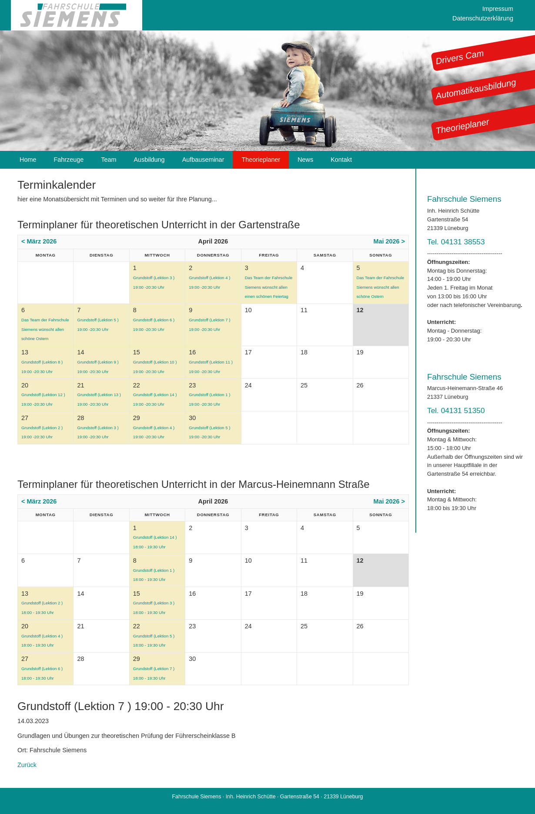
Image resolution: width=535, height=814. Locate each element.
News (305, 159)
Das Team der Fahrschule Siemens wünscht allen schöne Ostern (381, 287)
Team (108, 159)
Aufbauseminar (203, 159)
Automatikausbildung (476, 89)
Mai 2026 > (389, 241)
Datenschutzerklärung (482, 18)
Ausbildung (149, 159)
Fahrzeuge (69, 159)
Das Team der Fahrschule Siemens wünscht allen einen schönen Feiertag (269, 287)
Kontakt (341, 159)
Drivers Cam (460, 57)
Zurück (27, 764)
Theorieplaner (462, 126)
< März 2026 (39, 241)
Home (28, 159)
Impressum (497, 8)
